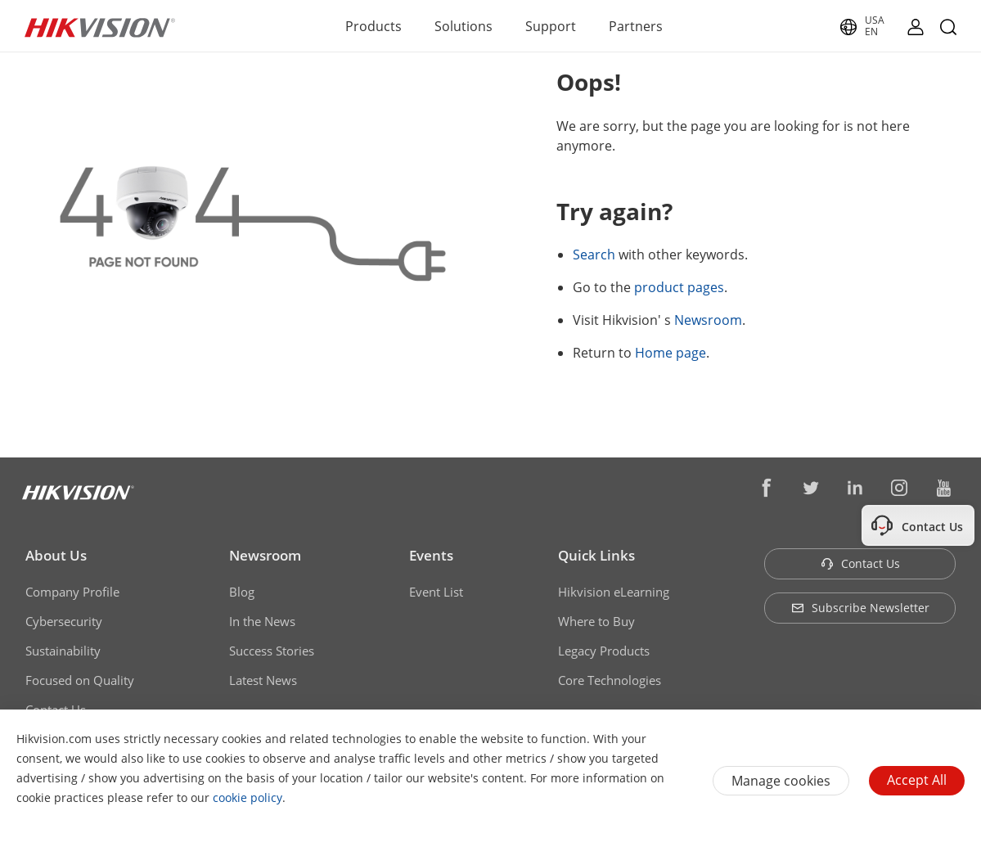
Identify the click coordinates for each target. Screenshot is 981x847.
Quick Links (596, 555)
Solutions (463, 26)
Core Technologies (609, 680)
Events (431, 555)
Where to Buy (596, 621)
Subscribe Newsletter (860, 607)
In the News (262, 621)
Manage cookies (780, 781)
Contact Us (860, 563)
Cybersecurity (63, 621)
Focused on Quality (79, 680)
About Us (56, 555)
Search (594, 255)
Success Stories (271, 650)
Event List (436, 591)
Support (550, 26)
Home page (670, 353)
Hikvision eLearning (613, 591)
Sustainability (63, 650)
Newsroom (708, 320)
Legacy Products (604, 650)
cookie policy (247, 797)
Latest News (263, 680)
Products (373, 26)
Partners (636, 26)
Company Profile (72, 591)
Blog (241, 591)
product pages (679, 287)
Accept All (917, 780)
